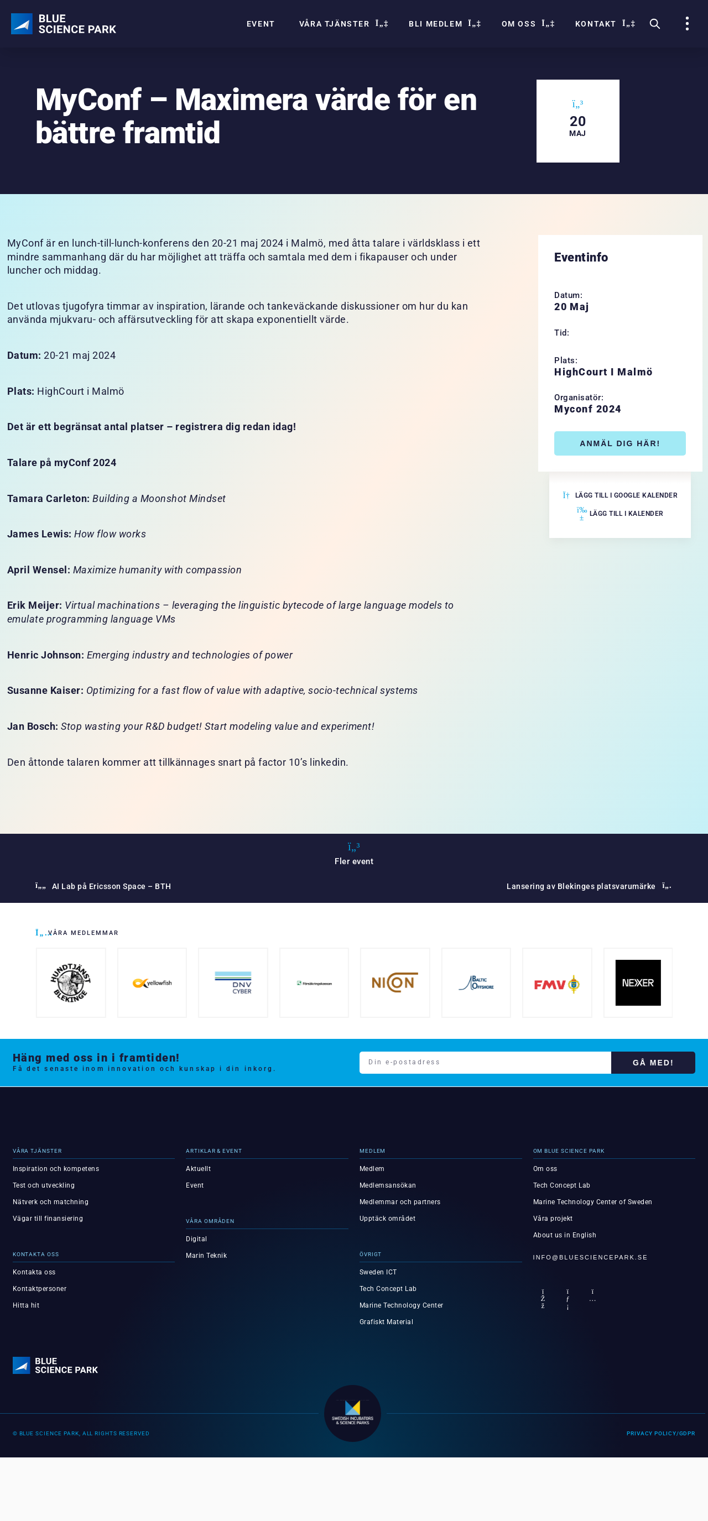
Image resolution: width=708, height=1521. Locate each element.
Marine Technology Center (402, 1305)
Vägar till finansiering (48, 1218)
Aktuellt (198, 1169)
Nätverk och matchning (51, 1202)
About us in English (565, 1235)
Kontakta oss (34, 1272)
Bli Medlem (443, 23)
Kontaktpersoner (40, 1289)
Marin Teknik (206, 1255)
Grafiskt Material (387, 1322)
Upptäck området (388, 1218)
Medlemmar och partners (400, 1202)
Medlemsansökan (388, 1185)
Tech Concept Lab (388, 1289)
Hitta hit (26, 1305)
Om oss (526, 23)
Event (261, 23)
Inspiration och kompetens (56, 1169)
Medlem (372, 1169)
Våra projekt (553, 1218)
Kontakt (603, 23)
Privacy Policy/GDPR (661, 1433)
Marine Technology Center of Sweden (593, 1202)
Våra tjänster (342, 23)
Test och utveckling (44, 1185)
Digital (196, 1239)
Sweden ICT (378, 1272)
